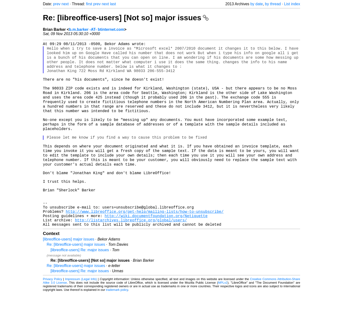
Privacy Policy (52, 314)
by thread (273, 4)
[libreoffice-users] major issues (68, 275)
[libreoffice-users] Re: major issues (79, 285)
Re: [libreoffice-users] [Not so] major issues (126, 17)
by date (256, 4)
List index (292, 4)
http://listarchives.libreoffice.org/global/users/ (131, 254)
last (113, 4)
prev (57, 4)
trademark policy (117, 325)
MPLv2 (222, 318)
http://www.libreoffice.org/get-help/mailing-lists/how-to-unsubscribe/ (144, 244)
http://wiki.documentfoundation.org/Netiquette (156, 249)
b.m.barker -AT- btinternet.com (96, 29)
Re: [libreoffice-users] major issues (76, 280)
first (89, 4)
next (65, 4)
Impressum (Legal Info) (81, 314)
